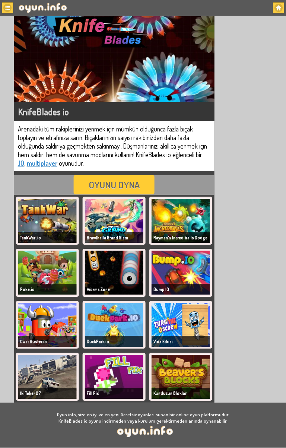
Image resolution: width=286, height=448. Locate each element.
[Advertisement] (250, 129)
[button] (7, 7)
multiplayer (42, 163)
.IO (21, 163)
